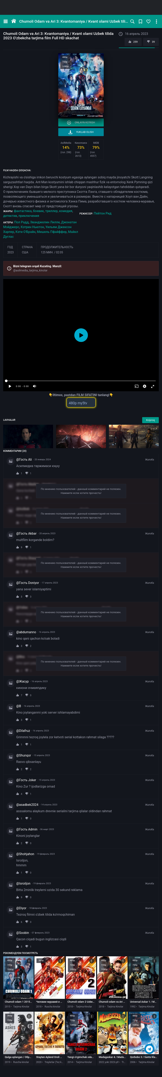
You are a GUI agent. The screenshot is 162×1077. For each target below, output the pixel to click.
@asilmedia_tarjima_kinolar (30, 270)
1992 (133, 1006)
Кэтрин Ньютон (32, 227)
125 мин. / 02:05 (52, 252)
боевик (38, 211)
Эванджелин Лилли (45, 222)
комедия (65, 211)
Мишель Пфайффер (51, 232)
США (25, 252)
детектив (10, 216)
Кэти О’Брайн (26, 232)
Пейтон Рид (102, 213)
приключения (28, 216)
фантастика (23, 211)
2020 (38, 1062)
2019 (7, 1062)
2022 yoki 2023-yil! (109, 1062)
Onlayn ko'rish (81, 122)
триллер (51, 211)
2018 (38, 1006)
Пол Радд (21, 222)
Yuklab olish (81, 132)
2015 (7, 1006)
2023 (10, 252)
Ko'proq (150, 420)
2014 (70, 1062)
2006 (133, 1062)
